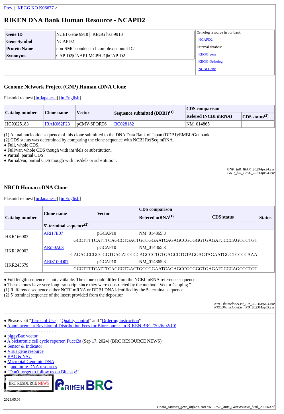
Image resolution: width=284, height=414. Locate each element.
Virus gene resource (25, 351)
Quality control (75, 320)
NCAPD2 (206, 40)
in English (70, 97)
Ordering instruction (120, 320)
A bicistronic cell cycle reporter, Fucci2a (44, 341)
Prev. (8, 7)
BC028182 (124, 123)
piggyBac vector (22, 335)
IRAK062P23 (57, 123)
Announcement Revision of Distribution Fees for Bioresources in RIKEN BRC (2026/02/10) (91, 325)
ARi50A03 (54, 247)
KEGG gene (207, 54)
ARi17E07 (53, 233)
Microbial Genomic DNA (30, 361)
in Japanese (46, 97)
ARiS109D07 (56, 261)
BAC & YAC (19, 356)
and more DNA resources (34, 366)
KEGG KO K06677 (36, 7)
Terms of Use (43, 320)
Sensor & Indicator (24, 346)
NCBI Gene (207, 69)
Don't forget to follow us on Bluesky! (43, 371)
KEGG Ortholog (211, 61)
